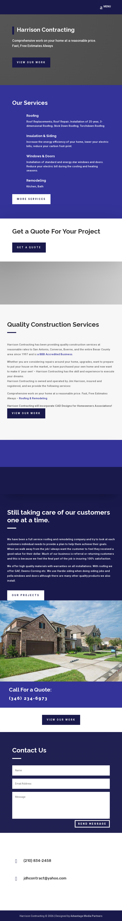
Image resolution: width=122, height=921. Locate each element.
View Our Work (31, 62)
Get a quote (29, 247)
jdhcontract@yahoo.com (45, 878)
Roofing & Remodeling (33, 398)
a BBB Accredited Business (54, 354)
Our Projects (26, 595)
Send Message (92, 823)
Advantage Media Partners (86, 916)
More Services (31, 199)
